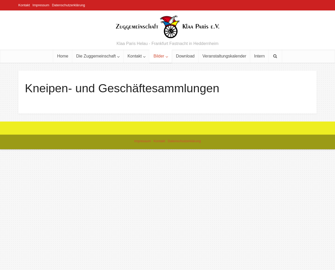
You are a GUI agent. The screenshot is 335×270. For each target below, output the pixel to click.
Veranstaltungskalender (224, 56)
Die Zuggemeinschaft (96, 56)
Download (185, 56)
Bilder (158, 56)
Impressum (40, 5)
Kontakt (24, 5)
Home (62, 56)
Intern (259, 56)
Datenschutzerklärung (68, 5)
